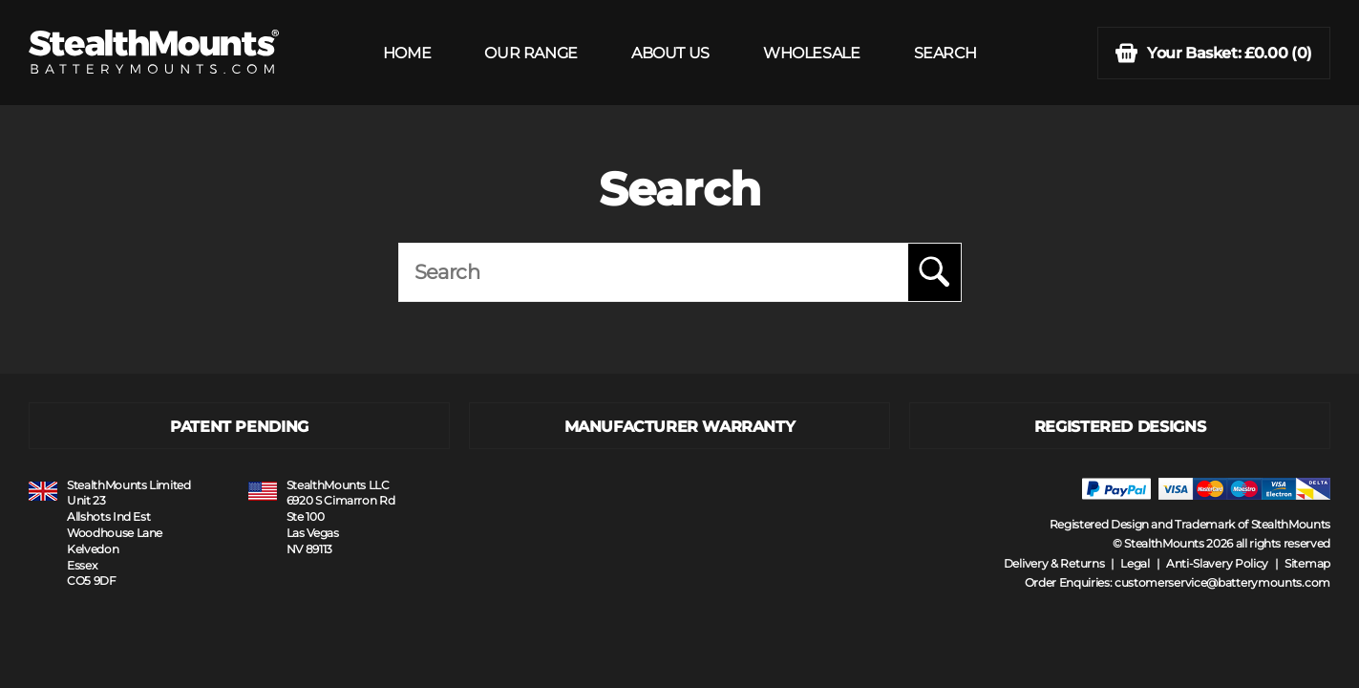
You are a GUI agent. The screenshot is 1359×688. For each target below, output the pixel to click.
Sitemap (1307, 563)
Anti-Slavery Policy (1217, 563)
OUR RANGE (530, 53)
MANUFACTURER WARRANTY (680, 427)
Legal (1135, 563)
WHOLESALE (811, 53)
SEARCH (945, 53)
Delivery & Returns (1054, 563)
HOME (407, 53)
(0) (1213, 53)
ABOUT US (670, 53)
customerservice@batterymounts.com (1222, 582)
